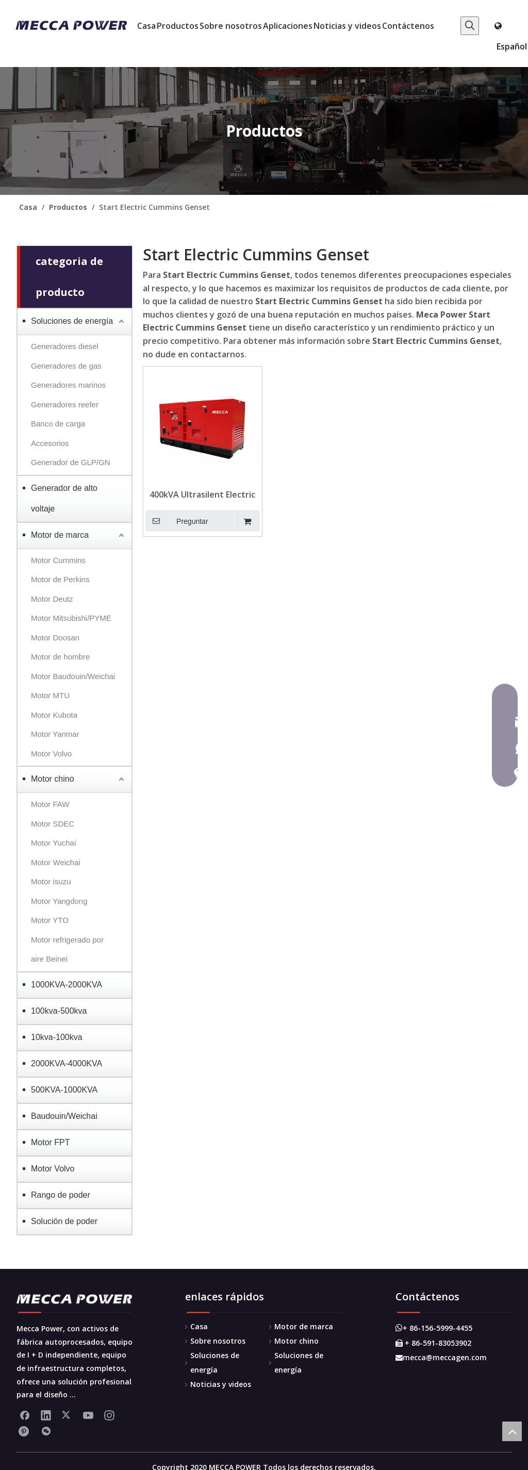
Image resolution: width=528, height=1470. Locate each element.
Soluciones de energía (72, 321)
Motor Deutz (52, 598)
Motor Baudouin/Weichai (73, 676)
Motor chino (52, 778)
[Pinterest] (24, 1431)
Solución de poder (64, 1221)
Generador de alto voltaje (64, 498)
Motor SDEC (52, 823)
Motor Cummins (58, 560)
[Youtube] (88, 1415)
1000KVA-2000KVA (66, 984)
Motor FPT (50, 1142)
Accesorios (50, 443)
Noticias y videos (220, 1384)
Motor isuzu (51, 881)
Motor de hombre (60, 656)
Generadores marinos (68, 385)
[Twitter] (67, 1415)
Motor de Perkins (60, 579)
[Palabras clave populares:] (469, 25)
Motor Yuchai (53, 842)
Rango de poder (60, 1195)
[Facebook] (24, 1415)
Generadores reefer (64, 404)
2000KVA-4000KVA (66, 1063)
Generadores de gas (66, 365)
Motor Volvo (51, 753)
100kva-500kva (59, 1010)
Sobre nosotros (217, 1341)
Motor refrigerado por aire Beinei (67, 949)
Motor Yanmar (55, 734)
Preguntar (177, 520)
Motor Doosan (55, 637)
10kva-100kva (56, 1037)
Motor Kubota (54, 715)
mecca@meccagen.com (441, 1357)
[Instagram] (109, 1415)
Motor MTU (50, 695)
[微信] (46, 1431)
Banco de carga (58, 423)
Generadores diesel (64, 346)
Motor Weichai (55, 862)
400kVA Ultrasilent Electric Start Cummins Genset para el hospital (202, 494)
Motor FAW (50, 804)
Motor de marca (60, 535)
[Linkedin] (46, 1415)
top (512, 1431)
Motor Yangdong (59, 901)
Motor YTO (50, 920)
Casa (199, 1326)
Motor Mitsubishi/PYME (71, 618)
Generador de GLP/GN (70, 462)
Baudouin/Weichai (64, 1116)
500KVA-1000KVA (64, 1089)
